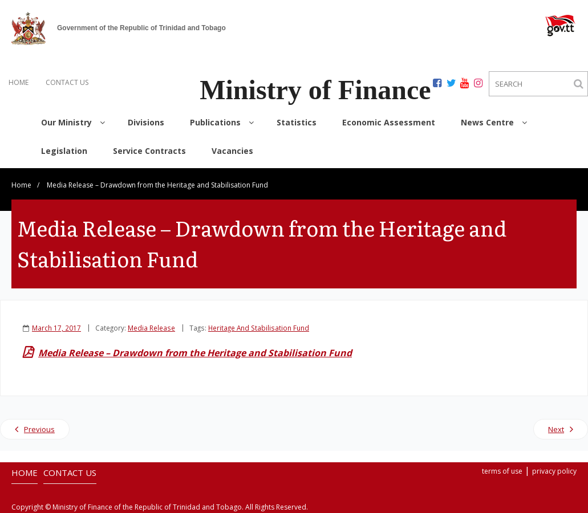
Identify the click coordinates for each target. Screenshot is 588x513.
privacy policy (554, 471)
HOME (19, 82)
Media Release (151, 327)
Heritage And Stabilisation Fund (258, 327)
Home (21, 185)
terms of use (502, 471)
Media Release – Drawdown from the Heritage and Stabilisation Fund (195, 353)
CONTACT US (67, 82)
